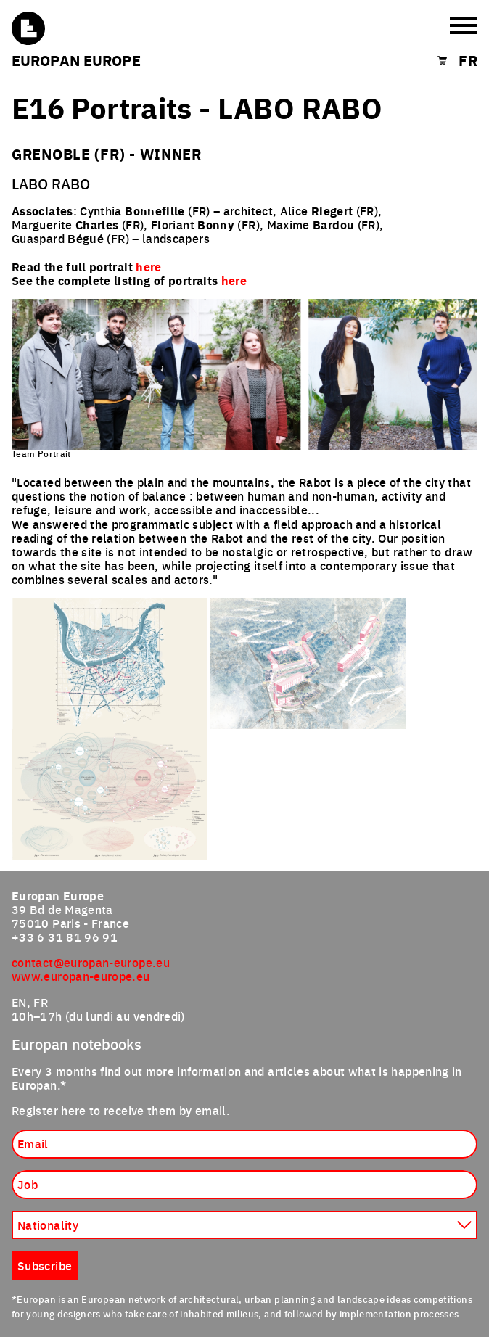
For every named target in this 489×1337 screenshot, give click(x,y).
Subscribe (44, 1265)
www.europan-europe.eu (81, 976)
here (234, 280)
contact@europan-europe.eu (91, 962)
